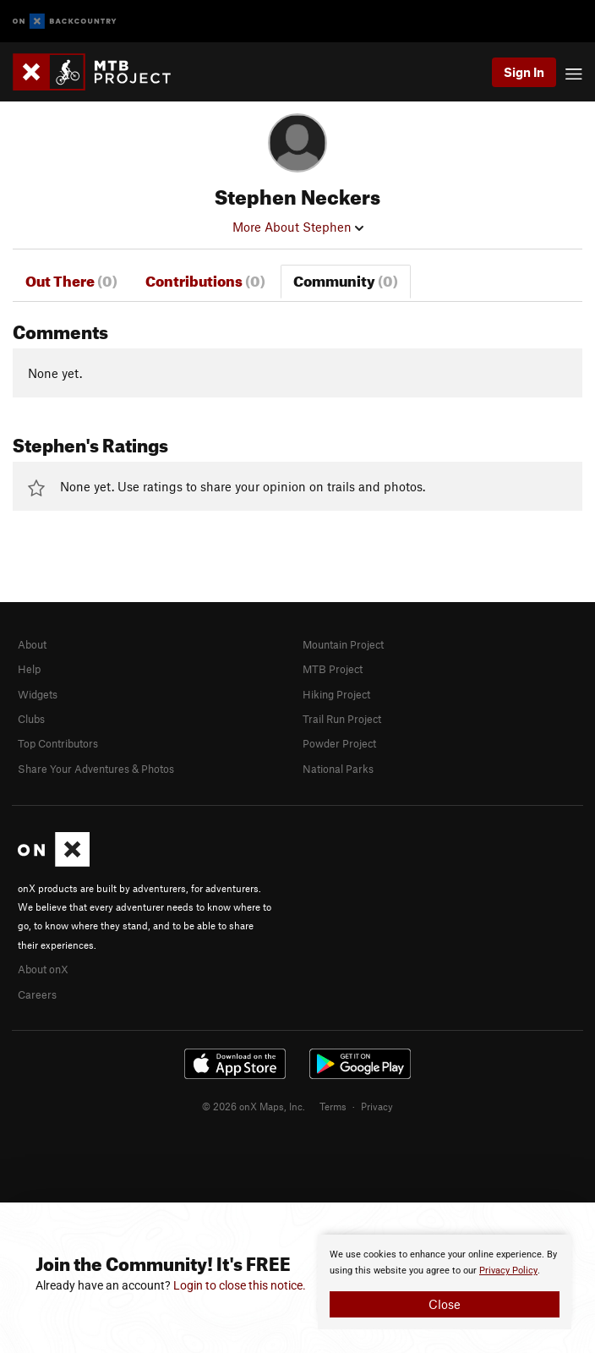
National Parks (338, 768)
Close (445, 1304)
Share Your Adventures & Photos (96, 768)
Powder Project (339, 743)
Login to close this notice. (239, 1285)
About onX (43, 969)
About (32, 644)
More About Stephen (297, 226)
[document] (445, 1281)
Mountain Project (343, 644)
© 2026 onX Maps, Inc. (253, 1106)
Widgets (37, 694)
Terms (333, 1106)
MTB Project (333, 669)
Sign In (524, 71)
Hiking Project (336, 694)
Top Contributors (58, 743)
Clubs (31, 719)
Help (29, 669)
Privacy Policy (508, 1270)
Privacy (377, 1106)
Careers (37, 994)
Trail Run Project (342, 719)
